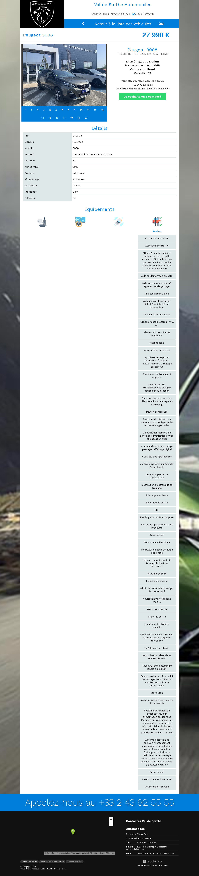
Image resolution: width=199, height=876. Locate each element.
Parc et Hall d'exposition (52, 862)
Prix (27, 135)
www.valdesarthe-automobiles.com (155, 853)
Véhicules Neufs (29, 862)
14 (42, 117)
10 (81, 110)
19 (78, 117)
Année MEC (31, 166)
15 (50, 117)
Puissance (31, 191)
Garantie (30, 160)
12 (95, 110)
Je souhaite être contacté (142, 96)
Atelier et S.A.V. (74, 862)
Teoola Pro (163, 865)
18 (71, 117)
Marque (29, 141)
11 (88, 110)
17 (64, 117)
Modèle (29, 148)
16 (57, 117)
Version (29, 154)
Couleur (29, 173)
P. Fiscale (30, 197)
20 (86, 117)
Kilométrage (32, 179)
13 (102, 110)
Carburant (31, 185)
